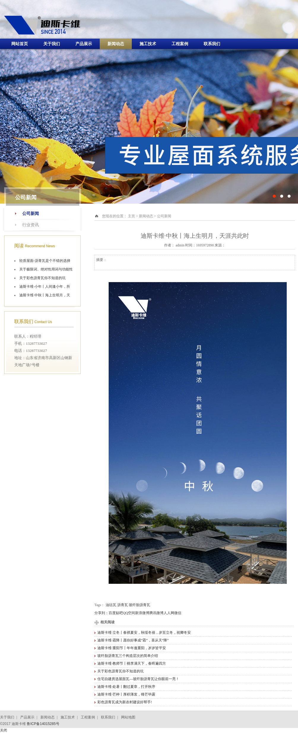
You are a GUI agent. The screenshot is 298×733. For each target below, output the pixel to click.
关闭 (3, 730)
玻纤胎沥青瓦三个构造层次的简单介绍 (127, 656)
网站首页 (19, 44)
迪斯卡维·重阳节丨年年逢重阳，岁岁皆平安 (131, 648)
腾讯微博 (156, 613)
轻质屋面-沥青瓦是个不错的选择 (44, 261)
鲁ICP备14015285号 (43, 724)
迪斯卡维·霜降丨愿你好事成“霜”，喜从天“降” (133, 640)
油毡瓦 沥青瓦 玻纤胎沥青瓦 (128, 605)
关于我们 (51, 44)
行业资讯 (30, 225)
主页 (131, 216)
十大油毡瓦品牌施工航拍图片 (149, 102)
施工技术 (148, 44)
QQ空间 (129, 613)
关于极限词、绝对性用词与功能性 (46, 269)
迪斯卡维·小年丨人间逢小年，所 (44, 286)
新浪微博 (142, 613)
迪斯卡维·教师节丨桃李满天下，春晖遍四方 (131, 663)
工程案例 (180, 44)
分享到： (101, 613)
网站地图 (128, 717)
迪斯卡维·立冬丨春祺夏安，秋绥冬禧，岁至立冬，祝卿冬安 (144, 632)
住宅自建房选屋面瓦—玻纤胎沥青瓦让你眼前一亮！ (138, 679)
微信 (177, 613)
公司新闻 (30, 213)
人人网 (169, 613)
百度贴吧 (116, 613)
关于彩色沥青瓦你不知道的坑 (42, 278)
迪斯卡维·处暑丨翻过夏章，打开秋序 (126, 687)
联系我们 (212, 44)
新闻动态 (115, 44)
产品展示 (83, 44)
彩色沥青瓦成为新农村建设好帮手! (124, 702)
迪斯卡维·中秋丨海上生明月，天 (44, 295)
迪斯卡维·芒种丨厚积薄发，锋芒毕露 (126, 694)
